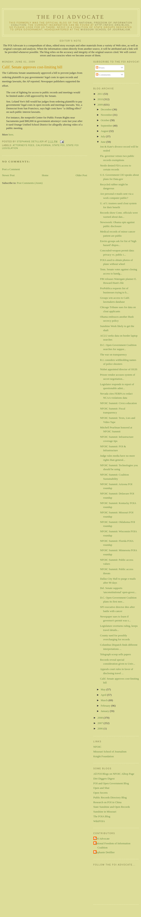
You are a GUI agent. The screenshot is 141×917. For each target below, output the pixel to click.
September (107, 125)
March (104, 700)
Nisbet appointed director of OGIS (118, 369)
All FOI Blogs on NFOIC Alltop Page (113, 773)
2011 (100, 93)
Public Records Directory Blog (110, 797)
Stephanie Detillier (104, 852)
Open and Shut (101, 787)
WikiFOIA (99, 821)
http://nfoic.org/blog (112, 25)
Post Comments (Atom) (30, 182)
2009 (100, 104)
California (43, 145)
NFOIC (97, 746)
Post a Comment (11, 169)
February (106, 705)
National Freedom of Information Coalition (112, 845)
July (103, 136)
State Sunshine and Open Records (111, 806)
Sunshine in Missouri (104, 811)
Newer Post (8, 175)
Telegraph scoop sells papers (115, 654)
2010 (100, 99)
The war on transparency (113, 354)
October (105, 120)
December (107, 109)
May (103, 689)
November (107, 114)
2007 (100, 723)
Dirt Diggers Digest (104, 778)
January (105, 711)
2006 (100, 728)
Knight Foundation (103, 756)
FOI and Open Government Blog (111, 783)
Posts (100, 67)
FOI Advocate (101, 838)
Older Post (81, 175)
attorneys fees (23, 145)
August (105, 131)
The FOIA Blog (101, 816)
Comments (103, 74)
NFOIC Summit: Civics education (118, 403)
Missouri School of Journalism (105, 29)
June (103, 141)
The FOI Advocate (71, 17)
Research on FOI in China (107, 802)
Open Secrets (100, 792)
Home (45, 175)
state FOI (58, 145)
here (11, 134)
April (104, 694)
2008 (100, 717)
